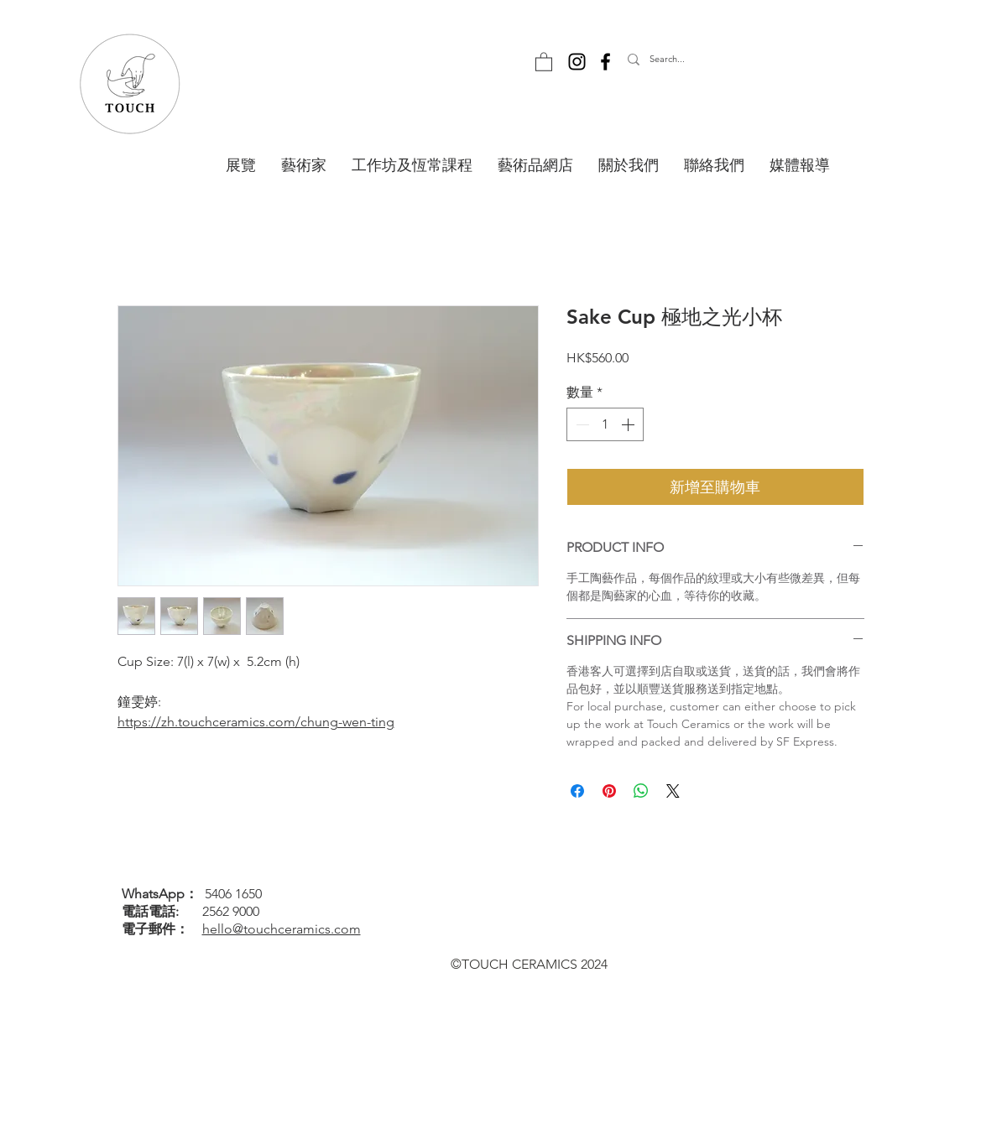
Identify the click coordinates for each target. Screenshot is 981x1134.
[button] (543, 61)
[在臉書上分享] (577, 791)
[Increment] (629, 424)
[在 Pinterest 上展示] (609, 791)
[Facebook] (605, 61)
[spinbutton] (605, 424)
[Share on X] (673, 791)
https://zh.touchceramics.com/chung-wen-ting (255, 722)
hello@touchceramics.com (281, 929)
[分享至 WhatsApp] (641, 791)
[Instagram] (577, 61)
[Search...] (704, 59)
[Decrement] (580, 424)
